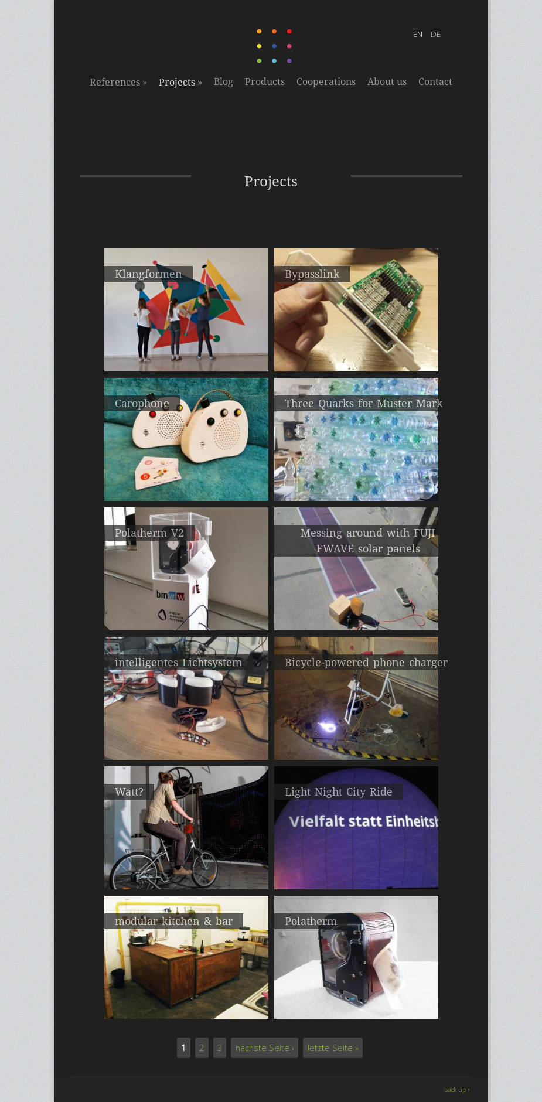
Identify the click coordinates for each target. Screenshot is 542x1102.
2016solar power (356, 612)
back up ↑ (457, 1090)
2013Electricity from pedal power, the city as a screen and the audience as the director (356, 876)
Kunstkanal (186, 1006)
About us (387, 81)
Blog (223, 81)
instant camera (356, 1006)
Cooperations (326, 81)
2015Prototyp (355, 741)
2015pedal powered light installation (186, 871)
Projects (180, 82)
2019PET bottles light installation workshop (356, 482)
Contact (435, 81)
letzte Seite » (333, 1047)
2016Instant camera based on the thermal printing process (186, 617)
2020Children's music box (186, 482)
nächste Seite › (265, 1047)
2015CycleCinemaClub (186, 741)
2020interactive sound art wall (186, 353)
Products (265, 81)
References (118, 82)
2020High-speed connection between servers (356, 353)
